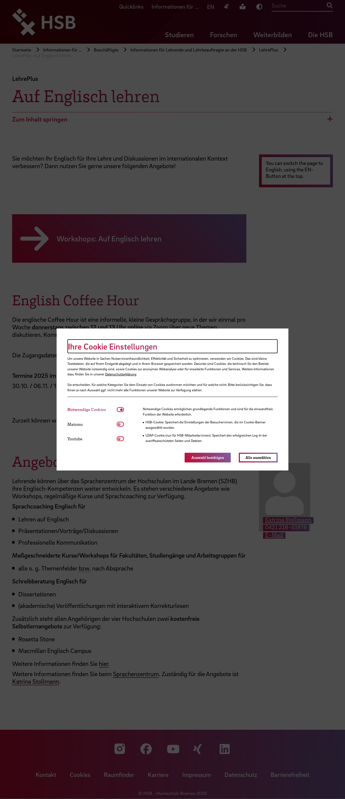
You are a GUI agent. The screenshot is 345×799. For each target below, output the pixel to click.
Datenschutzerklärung (120, 374)
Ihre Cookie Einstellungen (112, 346)
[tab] (92, 409)
